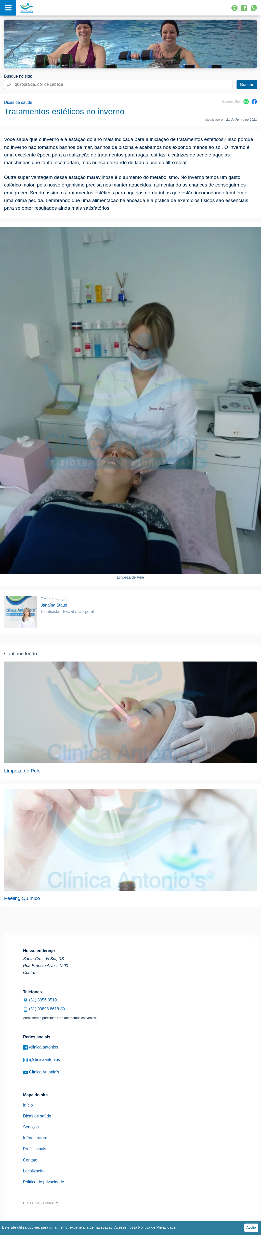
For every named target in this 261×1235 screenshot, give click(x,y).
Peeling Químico (22, 898)
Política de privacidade (43, 1182)
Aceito (251, 1227)
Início (28, 1105)
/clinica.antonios (40, 1047)
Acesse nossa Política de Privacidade (145, 1227)
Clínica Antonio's (41, 1072)
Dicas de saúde (18, 102)
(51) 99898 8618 (44, 1009)
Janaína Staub (54, 605)
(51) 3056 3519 (40, 1000)
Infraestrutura (35, 1138)
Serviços (30, 1127)
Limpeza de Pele (22, 770)
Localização (34, 1171)
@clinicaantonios (41, 1059)
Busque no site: (18, 76)
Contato (30, 1160)
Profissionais (34, 1149)
